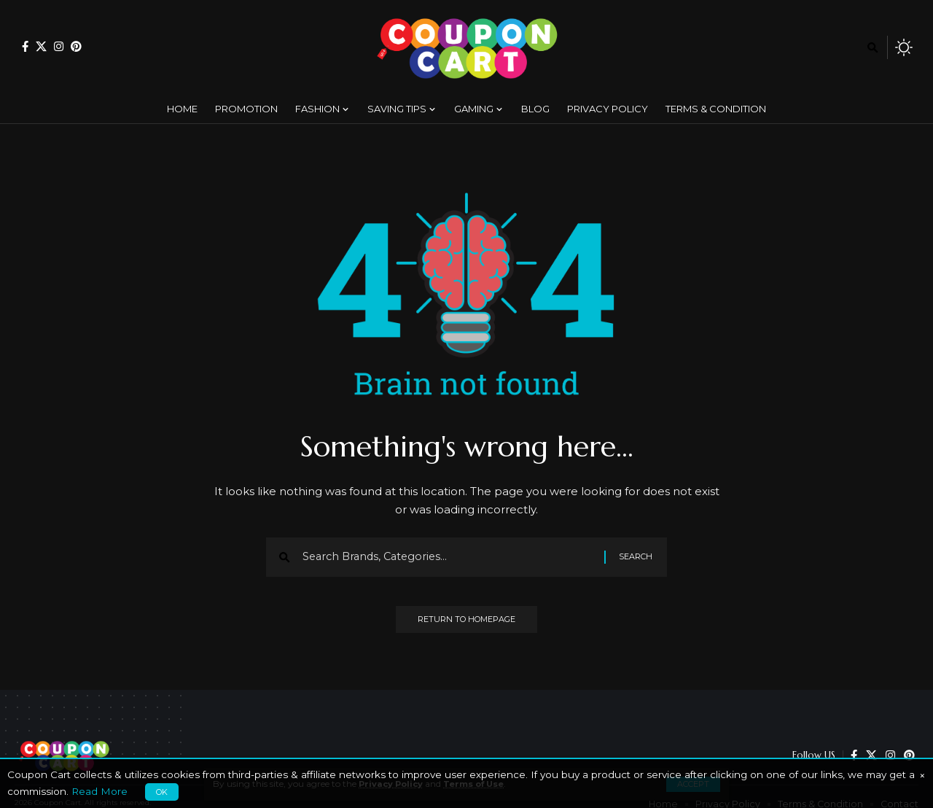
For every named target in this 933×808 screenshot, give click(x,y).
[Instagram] (58, 46)
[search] (872, 47)
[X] (41, 46)
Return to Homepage (466, 623)
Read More (99, 791)
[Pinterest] (76, 46)
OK (162, 792)
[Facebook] (25, 46)
